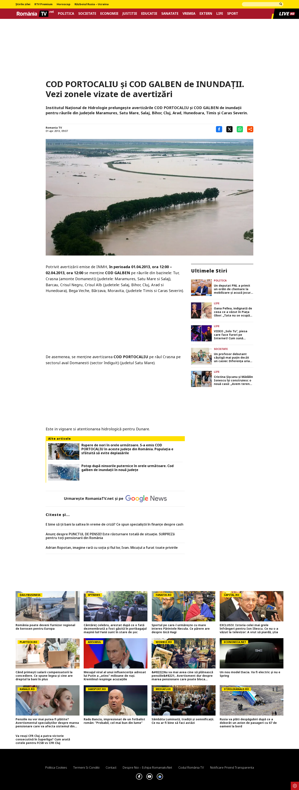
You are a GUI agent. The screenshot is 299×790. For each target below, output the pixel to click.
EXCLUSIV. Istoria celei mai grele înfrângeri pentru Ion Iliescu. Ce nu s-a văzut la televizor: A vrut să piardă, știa (249, 628)
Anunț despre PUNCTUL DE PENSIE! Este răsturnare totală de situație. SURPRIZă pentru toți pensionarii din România (110, 536)
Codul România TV (191, 767)
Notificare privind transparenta (232, 767)
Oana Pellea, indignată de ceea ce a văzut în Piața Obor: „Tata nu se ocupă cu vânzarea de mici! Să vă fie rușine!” (233, 312)
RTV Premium (43, 4)
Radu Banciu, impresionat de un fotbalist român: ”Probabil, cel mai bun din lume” (114, 721)
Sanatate (169, 14)
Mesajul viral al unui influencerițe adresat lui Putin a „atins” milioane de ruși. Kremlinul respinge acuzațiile (115, 676)
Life (219, 14)
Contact (111, 767)
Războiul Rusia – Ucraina (92, 4)
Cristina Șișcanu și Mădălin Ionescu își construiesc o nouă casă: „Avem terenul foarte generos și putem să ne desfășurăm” (233, 380)
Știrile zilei (23, 4)
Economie (109, 14)
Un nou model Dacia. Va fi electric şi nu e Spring (250, 674)
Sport (232, 14)
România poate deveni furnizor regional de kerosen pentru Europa (45, 627)
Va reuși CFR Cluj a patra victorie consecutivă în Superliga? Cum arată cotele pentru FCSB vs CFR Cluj (43, 739)
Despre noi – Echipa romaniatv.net (147, 767)
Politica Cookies (56, 767)
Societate (87, 14)
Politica (66, 14)
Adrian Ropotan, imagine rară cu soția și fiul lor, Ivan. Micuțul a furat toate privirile (112, 548)
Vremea (189, 14)
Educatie (149, 14)
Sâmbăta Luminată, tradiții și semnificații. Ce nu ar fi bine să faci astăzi (183, 721)
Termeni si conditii (86, 767)
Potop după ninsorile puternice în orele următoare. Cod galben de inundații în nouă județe (127, 468)
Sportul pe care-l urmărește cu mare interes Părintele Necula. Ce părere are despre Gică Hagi (181, 628)
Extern (206, 14)
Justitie (130, 14)
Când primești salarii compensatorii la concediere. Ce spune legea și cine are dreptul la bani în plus (44, 676)
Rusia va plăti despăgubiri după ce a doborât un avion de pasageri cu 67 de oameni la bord (248, 723)
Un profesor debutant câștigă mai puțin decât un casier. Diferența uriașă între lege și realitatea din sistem (233, 357)
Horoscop (63, 4)
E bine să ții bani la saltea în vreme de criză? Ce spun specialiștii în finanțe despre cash (114, 524)
